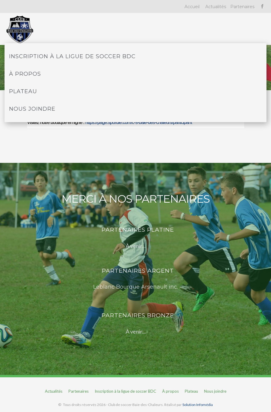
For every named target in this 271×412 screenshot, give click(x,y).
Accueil (192, 6)
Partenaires (242, 6)
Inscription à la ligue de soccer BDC (72, 56)
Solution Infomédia (197, 404)
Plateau (23, 91)
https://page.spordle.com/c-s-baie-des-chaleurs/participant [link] (138, 122)
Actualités (215, 6)
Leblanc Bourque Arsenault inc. (135, 287)
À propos (25, 74)
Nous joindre (32, 109)
